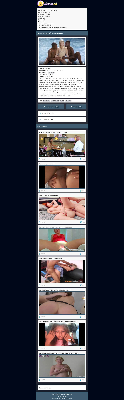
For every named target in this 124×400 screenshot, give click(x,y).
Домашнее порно (44, 14)
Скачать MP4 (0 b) (46, 113)
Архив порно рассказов (46, 24)
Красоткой (46, 101)
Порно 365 (41, 20)
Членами (68, 101)
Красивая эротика (44, 16)
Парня (62, 101)
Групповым (55, 101)
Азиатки (51, 72)
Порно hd (41, 22)
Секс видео (42, 18)
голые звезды (62, 396)
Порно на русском (44, 12)
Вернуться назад (45, 388)
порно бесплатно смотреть (62, 394)
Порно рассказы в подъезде (48, 10)
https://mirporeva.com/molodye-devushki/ (52, 28)
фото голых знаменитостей (62, 398)
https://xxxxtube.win (45, 26)
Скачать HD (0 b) (46, 119)
